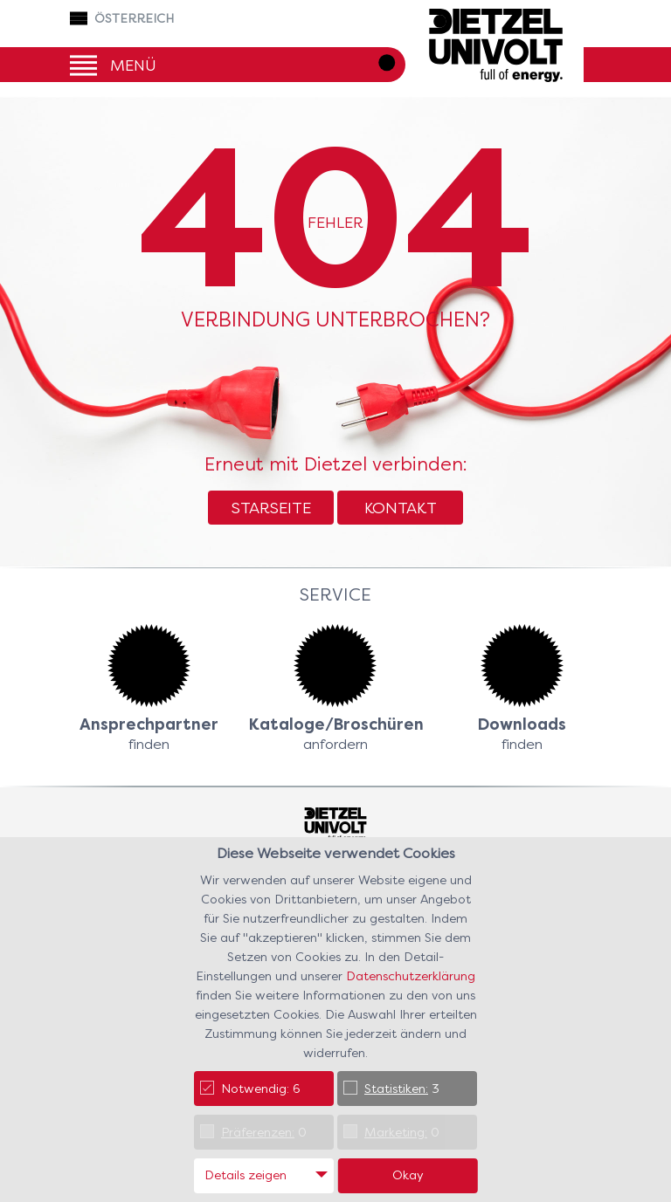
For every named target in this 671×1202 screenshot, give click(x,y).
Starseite (271, 507)
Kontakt (400, 507)
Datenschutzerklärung (410, 976)
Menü (133, 64)
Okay (408, 1175)
